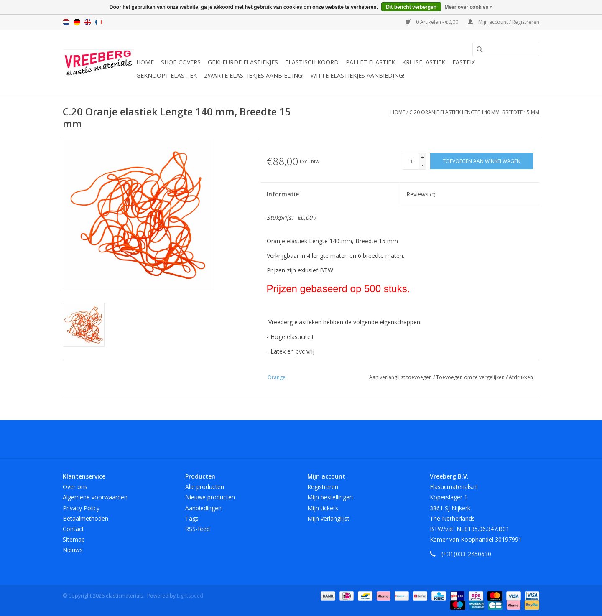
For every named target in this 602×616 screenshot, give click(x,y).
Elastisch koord (312, 62)
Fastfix (463, 62)
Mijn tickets (322, 508)
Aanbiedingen (203, 508)
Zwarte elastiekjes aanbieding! (254, 75)
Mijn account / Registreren (503, 21)
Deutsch (77, 22)
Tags (192, 518)
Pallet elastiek (370, 62)
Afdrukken (521, 377)
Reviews (420, 194)
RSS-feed (197, 529)
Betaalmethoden (85, 518)
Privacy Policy (81, 508)
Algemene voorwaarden (95, 497)
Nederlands (66, 22)
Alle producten (204, 487)
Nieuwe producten (210, 497)
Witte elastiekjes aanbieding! (357, 75)
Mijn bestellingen (330, 497)
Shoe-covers (181, 62)
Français (98, 22)
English (87, 22)
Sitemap (74, 539)
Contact (73, 529)
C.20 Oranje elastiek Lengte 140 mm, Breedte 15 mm (474, 112)
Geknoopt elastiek (166, 75)
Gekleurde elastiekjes (243, 62)
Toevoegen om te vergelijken (471, 377)
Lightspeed (190, 595)
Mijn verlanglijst (328, 518)
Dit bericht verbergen (411, 7)
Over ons (75, 487)
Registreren (322, 487)
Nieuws (73, 550)
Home (145, 62)
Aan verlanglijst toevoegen (401, 377)
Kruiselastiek (423, 62)
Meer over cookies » (468, 7)
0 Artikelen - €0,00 (432, 21)
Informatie (283, 194)
